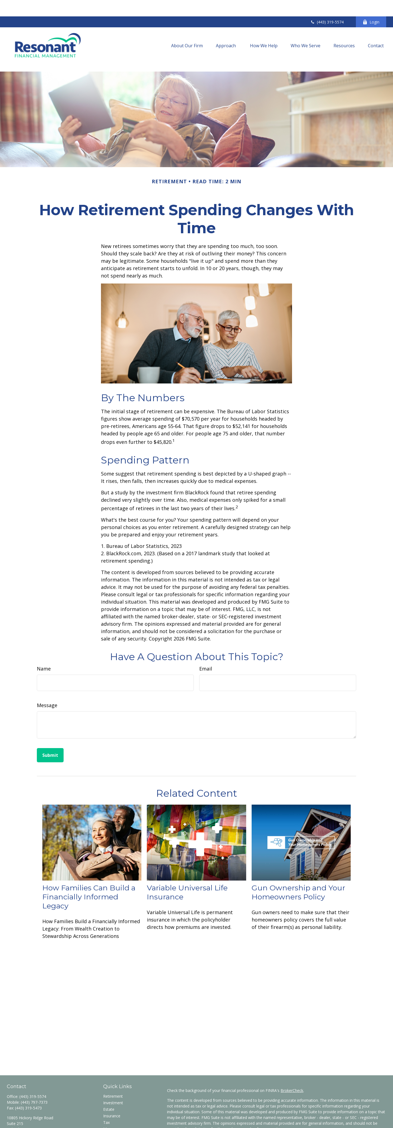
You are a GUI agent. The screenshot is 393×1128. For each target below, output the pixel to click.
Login (371, 5)
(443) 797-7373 (34, 1077)
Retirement (113, 1071)
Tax (106, 1097)
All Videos (111, 1124)
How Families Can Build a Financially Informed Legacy (88, 872)
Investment (113, 1078)
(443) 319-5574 (327, 5)
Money (109, 1104)
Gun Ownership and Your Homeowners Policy (298, 868)
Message (47, 680)
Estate (108, 1084)
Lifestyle (110, 1111)
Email (205, 644)
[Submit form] (50, 731)
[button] (187, 29)
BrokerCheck (292, 1065)
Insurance (111, 1091)
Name (44, 644)
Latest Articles (115, 1117)
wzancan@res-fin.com (26, 1114)
